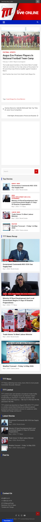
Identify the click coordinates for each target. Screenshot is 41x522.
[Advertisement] (20, 143)
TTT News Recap (10, 236)
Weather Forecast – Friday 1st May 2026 (18, 366)
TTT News (23, 206)
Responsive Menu (38, 1)
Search (36, 171)
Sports (12, 52)
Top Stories (8, 179)
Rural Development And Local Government (21, 197)
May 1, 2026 (15, 190)
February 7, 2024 (8, 62)
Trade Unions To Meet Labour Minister (17, 334)
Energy (14, 183)
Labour (14, 212)
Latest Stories (9, 416)
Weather (14, 224)
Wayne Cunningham (19, 62)
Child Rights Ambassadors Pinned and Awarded (21, 116)
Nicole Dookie (24, 190)
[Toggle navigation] (3, 22)
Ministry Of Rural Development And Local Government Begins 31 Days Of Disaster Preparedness (24, 202)
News (18, 183)
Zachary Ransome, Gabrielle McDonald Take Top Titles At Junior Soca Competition (21, 109)
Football (6, 52)
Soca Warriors (21, 99)
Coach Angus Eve (11, 99)
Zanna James (24, 230)
